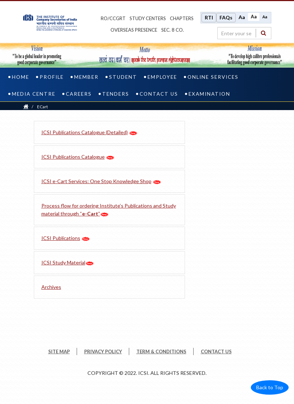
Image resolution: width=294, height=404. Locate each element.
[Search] (263, 33)
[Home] (26, 107)
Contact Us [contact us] (159, 94)
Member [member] (86, 77)
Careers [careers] (79, 94)
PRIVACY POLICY (103, 351)
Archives (51, 287)
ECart (42, 106)
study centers (148, 18)
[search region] (244, 33)
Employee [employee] (162, 77)
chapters (182, 18)
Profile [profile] (52, 77)
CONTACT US (216, 351)
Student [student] (123, 77)
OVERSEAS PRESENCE (133, 30)
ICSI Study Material (63, 262)
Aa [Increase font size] (242, 17)
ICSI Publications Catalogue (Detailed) (84, 132)
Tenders (115, 94)
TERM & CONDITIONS (161, 351)
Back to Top (269, 387)
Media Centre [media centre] (33, 94)
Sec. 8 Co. (172, 30)
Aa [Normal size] (254, 16)
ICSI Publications (60, 238)
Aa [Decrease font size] (264, 16)
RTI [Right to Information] (209, 17)
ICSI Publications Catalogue (73, 157)
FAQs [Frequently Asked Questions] (226, 17)
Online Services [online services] (213, 77)
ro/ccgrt (113, 18)
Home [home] (20, 77)
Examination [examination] (209, 94)
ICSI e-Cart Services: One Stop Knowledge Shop (96, 181)
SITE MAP (59, 351)
